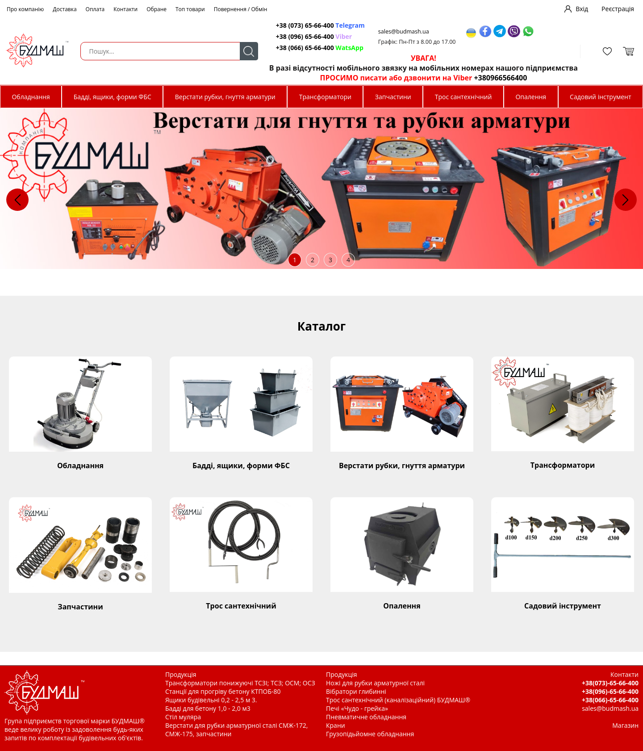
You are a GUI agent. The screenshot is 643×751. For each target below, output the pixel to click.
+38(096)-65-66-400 (610, 691)
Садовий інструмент (600, 96)
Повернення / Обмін (240, 9)
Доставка (64, 9)
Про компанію (25, 9)
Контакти (125, 9)
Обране (156, 9)
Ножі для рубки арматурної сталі (375, 683)
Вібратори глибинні (356, 691)
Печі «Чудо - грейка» (357, 708)
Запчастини (393, 96)
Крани (335, 725)
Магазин (625, 725)
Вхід (582, 8)
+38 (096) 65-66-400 (314, 36)
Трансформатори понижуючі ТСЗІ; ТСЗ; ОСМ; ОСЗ (240, 683)
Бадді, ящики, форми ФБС (112, 96)
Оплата (95, 9)
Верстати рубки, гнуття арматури (225, 96)
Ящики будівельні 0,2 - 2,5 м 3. (211, 700)
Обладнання (31, 96)
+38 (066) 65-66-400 (319, 47)
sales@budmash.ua (403, 31)
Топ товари (190, 9)
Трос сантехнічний (463, 96)
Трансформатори (325, 96)
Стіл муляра (183, 717)
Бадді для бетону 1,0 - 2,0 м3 (208, 708)
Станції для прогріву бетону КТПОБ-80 (223, 691)
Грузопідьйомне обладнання (370, 734)
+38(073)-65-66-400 (610, 683)
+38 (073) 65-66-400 (320, 25)
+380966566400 (500, 78)
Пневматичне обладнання (366, 717)
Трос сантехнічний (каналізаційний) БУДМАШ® (398, 700)
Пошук (249, 51)
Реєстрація (617, 8)
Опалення (530, 96)
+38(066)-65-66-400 (610, 700)
